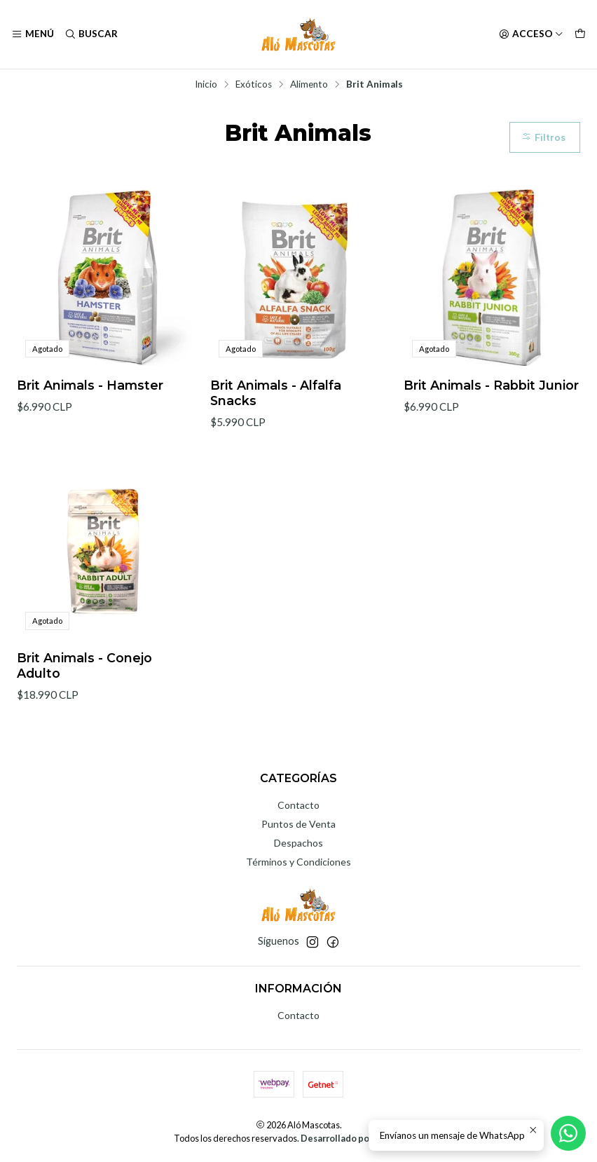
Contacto (298, 805)
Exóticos (253, 85)
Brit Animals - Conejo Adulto (84, 674)
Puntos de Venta (298, 824)
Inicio (206, 85)
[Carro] (580, 34)
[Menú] (32, 34)
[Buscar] (90, 34)
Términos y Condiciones (298, 862)
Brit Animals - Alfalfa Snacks (275, 393)
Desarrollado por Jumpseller (361, 1138)
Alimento (309, 85)
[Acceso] (531, 34)
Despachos (298, 843)
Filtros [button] (543, 137)
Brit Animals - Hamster (90, 385)
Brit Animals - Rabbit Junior (491, 385)
